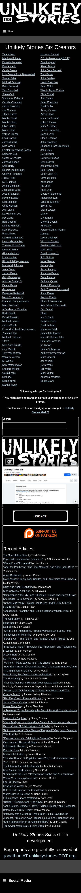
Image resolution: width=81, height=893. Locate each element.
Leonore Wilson (10, 369)
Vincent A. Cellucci (12, 98)
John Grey (46, 150)
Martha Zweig (9, 385)
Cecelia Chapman (12, 102)
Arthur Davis (47, 114)
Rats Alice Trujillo (11, 345)
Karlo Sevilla (9, 313)
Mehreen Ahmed (49, 54)
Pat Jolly (45, 185)
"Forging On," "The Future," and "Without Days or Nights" (34, 638)
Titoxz (5, 341)
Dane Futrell (47, 134)
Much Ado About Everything (18, 587)
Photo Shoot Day (12, 706)
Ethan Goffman (48, 138)
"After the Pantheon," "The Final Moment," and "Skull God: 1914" (38, 567)
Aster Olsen (8, 269)
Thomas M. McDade (13, 245)
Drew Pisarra (47, 277)
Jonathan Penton (49, 273)
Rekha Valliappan (50, 349)
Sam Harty (8, 166)
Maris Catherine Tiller (52, 337)
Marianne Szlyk (48, 329)
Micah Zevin (9, 381)
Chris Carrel (47, 94)
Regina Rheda (48, 297)
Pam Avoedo (9, 66)
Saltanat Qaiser (49, 281)
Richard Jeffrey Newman (15, 261)
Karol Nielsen (47, 261)
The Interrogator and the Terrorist (21, 766)
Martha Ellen (9, 122)
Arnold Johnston (11, 185)
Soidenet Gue (9, 154)
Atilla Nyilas (46, 265)
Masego (44, 233)
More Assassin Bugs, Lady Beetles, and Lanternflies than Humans (39, 579)
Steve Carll (8, 94)
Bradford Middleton (50, 245)
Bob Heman (47, 170)
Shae (43, 313)
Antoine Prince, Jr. (12, 281)
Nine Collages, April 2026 (17, 591)
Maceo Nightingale (12, 265)
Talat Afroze (8, 54)
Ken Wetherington (12, 365)
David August (47, 62)
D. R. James (9, 182)
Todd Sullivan (47, 325)
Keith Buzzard (10, 86)
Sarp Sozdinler (48, 321)
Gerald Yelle (9, 373)
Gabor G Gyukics (11, 158)
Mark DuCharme (49, 118)
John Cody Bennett (51, 70)
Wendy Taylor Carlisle (52, 90)
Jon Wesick (46, 361)
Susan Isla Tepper (50, 333)
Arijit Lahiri (8, 209)
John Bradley (47, 78)
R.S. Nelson (47, 257)
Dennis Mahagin (11, 225)
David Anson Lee (11, 213)
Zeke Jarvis (46, 182)
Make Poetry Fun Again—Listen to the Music (27, 674)
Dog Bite (8, 626)
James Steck (9, 325)
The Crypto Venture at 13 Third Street (24, 826)
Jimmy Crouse (48, 110)
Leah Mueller (9, 257)
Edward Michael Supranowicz (18, 329)
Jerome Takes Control (15, 702)
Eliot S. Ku (46, 205)
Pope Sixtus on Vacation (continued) (23, 559)
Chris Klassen (10, 205)
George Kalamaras (50, 193)
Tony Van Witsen (11, 353)
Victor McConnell (49, 241)
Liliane (44, 213)
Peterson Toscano (50, 341)
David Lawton (47, 209)
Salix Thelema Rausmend (54, 289)
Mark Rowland (10, 305)
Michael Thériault (11, 337)
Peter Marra (8, 233)
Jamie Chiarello (10, 106)
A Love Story (10, 654)
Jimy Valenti (8, 349)
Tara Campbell (10, 90)
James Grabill (9, 142)
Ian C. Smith (47, 317)
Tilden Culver (9, 114)
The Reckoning (11, 678)
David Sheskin (10, 317)
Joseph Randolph (50, 285)
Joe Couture (9, 110)
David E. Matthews (12, 237)
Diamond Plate (11, 750)
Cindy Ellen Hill (48, 174)
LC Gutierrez (47, 154)
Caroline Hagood (49, 158)
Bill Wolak (45, 369)
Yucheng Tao (9, 333)
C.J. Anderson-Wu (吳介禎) (55, 58)
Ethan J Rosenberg (51, 301)
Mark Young (47, 373)
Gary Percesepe (11, 277)
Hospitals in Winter (13, 786)
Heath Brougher (49, 82)
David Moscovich (49, 253)
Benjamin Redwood (13, 293)
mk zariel (7, 377)
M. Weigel (7, 361)
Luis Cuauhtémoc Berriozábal (18, 74)
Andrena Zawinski (50, 377)
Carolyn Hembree (12, 174)
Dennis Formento (50, 130)
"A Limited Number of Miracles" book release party (30, 682)
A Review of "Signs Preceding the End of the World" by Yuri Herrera (40, 710)
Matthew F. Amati (11, 58)
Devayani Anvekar (12, 62)
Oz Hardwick (47, 162)
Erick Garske (9, 138)
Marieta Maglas (48, 221)
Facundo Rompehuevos (15, 301)
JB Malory (45, 225)
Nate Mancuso (10, 229)
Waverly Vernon (11, 357)
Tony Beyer (46, 74)
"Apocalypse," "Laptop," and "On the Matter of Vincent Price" (36, 611)
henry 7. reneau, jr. (12, 297)
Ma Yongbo (46, 217)
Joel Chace (46, 98)
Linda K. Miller (10, 249)
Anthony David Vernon (52, 353)
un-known (45, 345)
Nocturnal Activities (13, 754)
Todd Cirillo (46, 106)
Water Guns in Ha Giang (16, 794)
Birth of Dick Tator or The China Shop (23, 790)
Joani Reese (47, 293)
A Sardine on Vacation (14, 309)
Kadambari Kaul (49, 197)
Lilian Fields (8, 126)
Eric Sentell (46, 309)
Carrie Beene (9, 70)
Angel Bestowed (12, 575)
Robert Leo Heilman (13, 170)
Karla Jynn (46, 190)
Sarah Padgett (48, 269)
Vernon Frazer (10, 134)
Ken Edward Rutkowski (53, 305)
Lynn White (46, 365)
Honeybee (9, 623)
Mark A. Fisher (48, 126)
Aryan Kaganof (10, 193)
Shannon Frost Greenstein (55, 146)
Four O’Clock (10, 782)
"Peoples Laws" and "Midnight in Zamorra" (26, 738)
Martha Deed (9, 118)
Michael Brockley (11, 82)
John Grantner (48, 142)
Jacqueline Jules (11, 190)
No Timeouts (10, 658)
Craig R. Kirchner (50, 202)
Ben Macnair (9, 221)
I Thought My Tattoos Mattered (20, 798)
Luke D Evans (48, 122)
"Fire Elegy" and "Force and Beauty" (23, 698)
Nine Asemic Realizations (17, 770)
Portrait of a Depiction (15, 718)
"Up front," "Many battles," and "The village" (27, 662)
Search (6, 418)
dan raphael (8, 289)
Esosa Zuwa (47, 381)
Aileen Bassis (47, 66)
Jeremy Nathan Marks (52, 229)
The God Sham (11, 619)
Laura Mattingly (48, 237)
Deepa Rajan (9, 285)
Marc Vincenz (47, 357)
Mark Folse (8, 130)
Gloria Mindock (10, 253)
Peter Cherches (49, 102)
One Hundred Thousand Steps (20, 742)
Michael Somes (10, 321)
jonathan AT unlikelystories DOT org (39, 855)
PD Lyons (7, 217)
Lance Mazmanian (12, 241)
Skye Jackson (48, 178)
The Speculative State (15, 555)
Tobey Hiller (8, 178)
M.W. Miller (46, 249)
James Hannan (10, 162)
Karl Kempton (9, 202)
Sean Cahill (46, 86)
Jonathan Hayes (49, 166)
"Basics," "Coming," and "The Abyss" (23, 802)
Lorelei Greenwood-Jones (16, 150)
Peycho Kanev (10, 197)
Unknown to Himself (14, 746)
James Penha (9, 273)
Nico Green (8, 146)
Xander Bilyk (9, 78)
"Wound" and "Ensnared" (17, 563)
